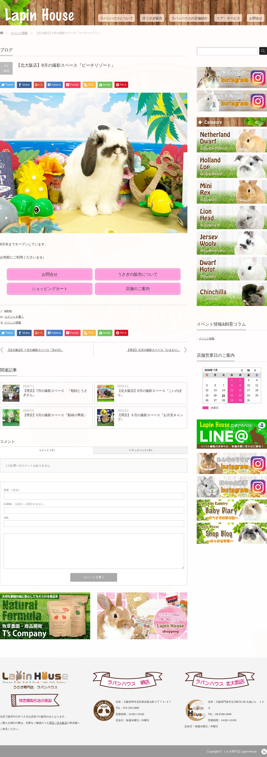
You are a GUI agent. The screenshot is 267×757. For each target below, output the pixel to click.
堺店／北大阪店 (58, 722)
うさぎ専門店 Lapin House (240, 751)
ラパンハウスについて (116, 18)
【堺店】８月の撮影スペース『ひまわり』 (153, 350)
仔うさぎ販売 (152, 18)
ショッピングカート (50, 289)
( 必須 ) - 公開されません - (24, 504)
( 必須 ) (11, 490)
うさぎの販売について (138, 274)
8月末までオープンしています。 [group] (24, 244)
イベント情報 (19, 33)
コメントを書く (14, 316)
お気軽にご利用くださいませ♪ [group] (22, 257)
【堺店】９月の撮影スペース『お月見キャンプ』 (150, 417)
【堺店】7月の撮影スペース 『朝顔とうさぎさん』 (55, 393)
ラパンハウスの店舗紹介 (189, 18)
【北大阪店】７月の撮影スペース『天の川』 (35, 350)
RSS (264, 751)
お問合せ (255, 18)
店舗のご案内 (138, 289)
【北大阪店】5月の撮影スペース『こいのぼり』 (150, 393)
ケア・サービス (228, 18)
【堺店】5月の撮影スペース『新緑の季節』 (55, 415)
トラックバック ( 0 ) (140, 450)
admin (8, 310)
